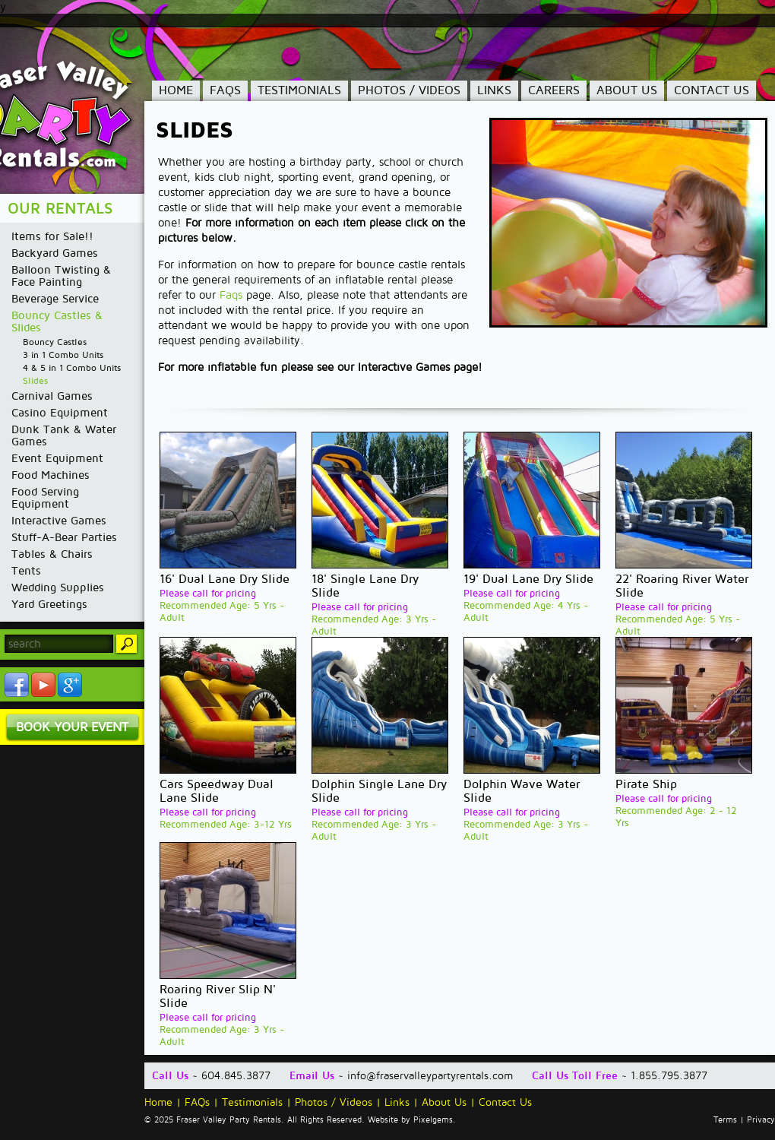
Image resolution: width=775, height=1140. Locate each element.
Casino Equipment (59, 413)
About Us (626, 90)
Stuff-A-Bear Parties (64, 537)
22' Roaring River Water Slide (681, 586)
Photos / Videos (409, 90)
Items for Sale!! (52, 236)
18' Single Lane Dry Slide (365, 586)
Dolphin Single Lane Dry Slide (379, 791)
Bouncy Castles (55, 342)
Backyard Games (54, 253)
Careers (554, 90)
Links (494, 90)
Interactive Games (58, 521)
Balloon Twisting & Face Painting (61, 276)
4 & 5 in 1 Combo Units (72, 368)
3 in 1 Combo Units (63, 355)
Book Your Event (72, 727)
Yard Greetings (49, 604)
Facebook (17, 685)
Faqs (231, 295)
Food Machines (50, 475)
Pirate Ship (646, 784)
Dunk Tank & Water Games (63, 435)
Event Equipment (57, 458)
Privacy (761, 1120)
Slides (35, 381)
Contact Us (711, 90)
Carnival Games (52, 396)
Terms (725, 1120)
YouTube (43, 685)
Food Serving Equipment (45, 498)
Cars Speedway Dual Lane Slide (217, 791)
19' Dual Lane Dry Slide (528, 579)
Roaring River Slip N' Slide (218, 996)
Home (176, 90)
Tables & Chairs (52, 554)
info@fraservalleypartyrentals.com (430, 1075)
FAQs (225, 90)
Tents (26, 571)
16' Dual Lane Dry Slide (224, 579)
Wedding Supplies (57, 587)
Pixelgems (433, 1120)
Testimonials (299, 90)
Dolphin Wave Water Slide (521, 791)
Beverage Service (55, 299)
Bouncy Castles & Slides (57, 321)
